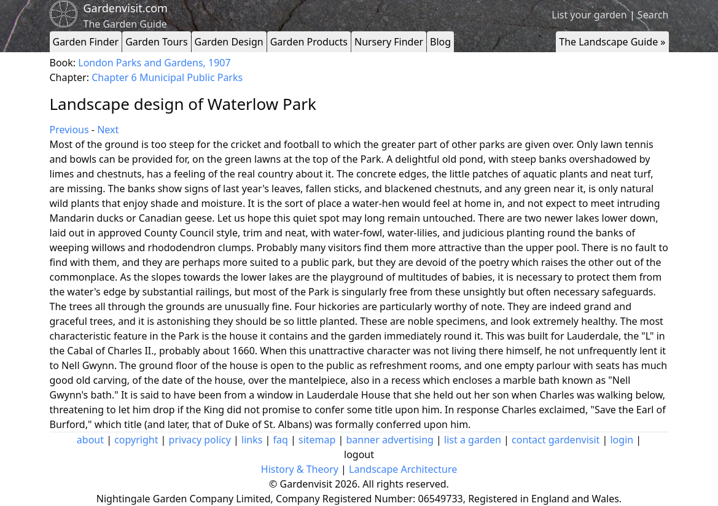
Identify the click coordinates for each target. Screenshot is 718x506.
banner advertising (390, 439)
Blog (440, 42)
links (251, 439)
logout (359, 454)
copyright (136, 439)
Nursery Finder (388, 42)
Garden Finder (86, 42)
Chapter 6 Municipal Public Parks (167, 77)
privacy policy (200, 439)
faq (280, 439)
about (90, 439)
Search (653, 14)
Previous (69, 129)
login (621, 439)
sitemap (317, 439)
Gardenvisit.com (126, 8)
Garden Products (309, 42)
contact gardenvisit (555, 439)
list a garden (472, 439)
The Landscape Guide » (612, 42)
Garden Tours (156, 42)
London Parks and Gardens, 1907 (154, 62)
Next (108, 129)
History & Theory (299, 469)
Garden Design (229, 42)
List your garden (589, 14)
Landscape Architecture (403, 469)
